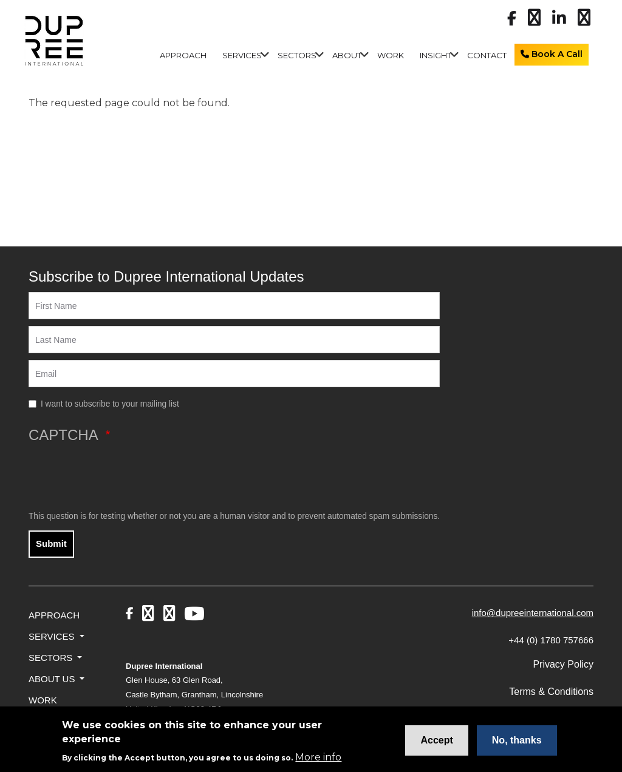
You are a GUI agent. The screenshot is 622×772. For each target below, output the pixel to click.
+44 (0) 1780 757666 (550, 640)
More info (318, 760)
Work (390, 55)
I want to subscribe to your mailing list (110, 403)
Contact (487, 55)
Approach (183, 55)
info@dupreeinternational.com (532, 613)
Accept (436, 743)
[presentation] (121, 476)
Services (242, 55)
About (346, 55)
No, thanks (517, 743)
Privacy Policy (563, 664)
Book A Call (552, 54)
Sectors (297, 55)
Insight (435, 55)
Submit (51, 543)
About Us (53, 679)
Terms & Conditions (551, 691)
